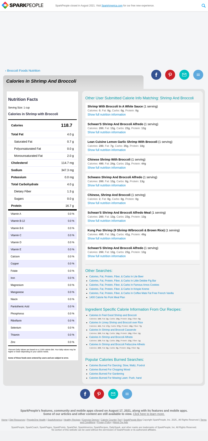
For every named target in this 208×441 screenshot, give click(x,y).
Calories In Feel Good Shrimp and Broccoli (112, 315)
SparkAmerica (54, 420)
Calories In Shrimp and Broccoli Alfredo (111, 337)
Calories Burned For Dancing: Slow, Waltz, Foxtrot (117, 365)
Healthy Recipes (72, 420)
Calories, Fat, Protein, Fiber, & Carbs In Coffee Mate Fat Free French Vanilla (131, 293)
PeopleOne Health (36, 420)
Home (4, 420)
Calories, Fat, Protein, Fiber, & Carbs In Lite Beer (116, 276)
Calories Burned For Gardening (106, 373)
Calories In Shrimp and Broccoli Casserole (112, 329)
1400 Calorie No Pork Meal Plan (107, 297)
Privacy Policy (104, 422)
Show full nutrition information (107, 114)
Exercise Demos (90, 420)
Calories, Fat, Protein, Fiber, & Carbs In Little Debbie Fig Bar (122, 280)
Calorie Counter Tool (111, 420)
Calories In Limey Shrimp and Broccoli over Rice (116, 322)
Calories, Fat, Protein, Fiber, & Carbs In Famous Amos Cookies (124, 284)
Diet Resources (17, 420)
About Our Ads (120, 422)
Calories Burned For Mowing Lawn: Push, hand (115, 377)
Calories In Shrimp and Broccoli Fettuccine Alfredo (117, 344)
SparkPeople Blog (133, 420)
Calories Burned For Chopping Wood (109, 369)
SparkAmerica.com (112, 5)
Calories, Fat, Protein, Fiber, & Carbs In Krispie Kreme (119, 289)
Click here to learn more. (149, 414)
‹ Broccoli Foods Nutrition (22, 70)
